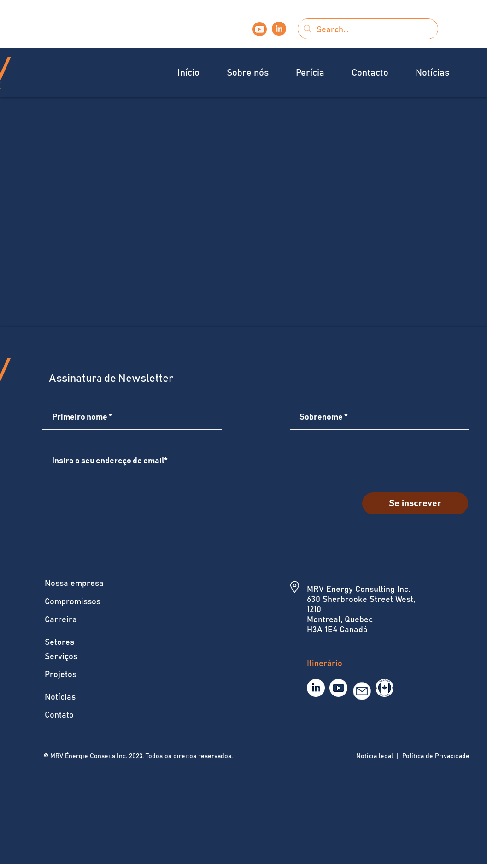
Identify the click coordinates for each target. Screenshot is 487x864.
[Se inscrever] (415, 503)
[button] (254, 73)
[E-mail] (362, 691)
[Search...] (367, 30)
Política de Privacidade (434, 756)
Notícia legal (374, 756)
